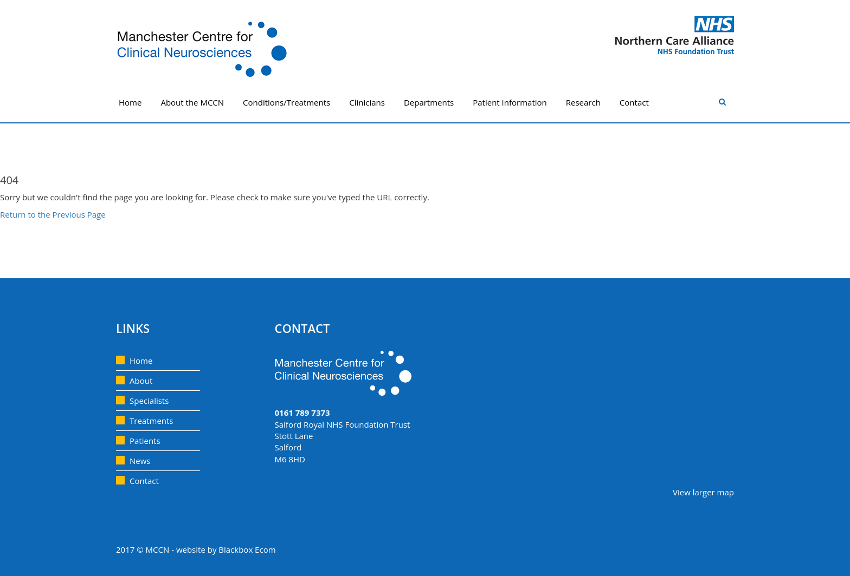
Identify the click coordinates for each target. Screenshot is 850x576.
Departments (429, 102)
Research (583, 102)
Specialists (149, 400)
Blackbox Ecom (246, 549)
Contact (634, 102)
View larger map (703, 492)
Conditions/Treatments (286, 102)
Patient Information (510, 102)
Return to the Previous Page (53, 214)
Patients (145, 440)
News (140, 460)
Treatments (151, 420)
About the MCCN (192, 102)
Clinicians (367, 102)
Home (130, 102)
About (141, 380)
